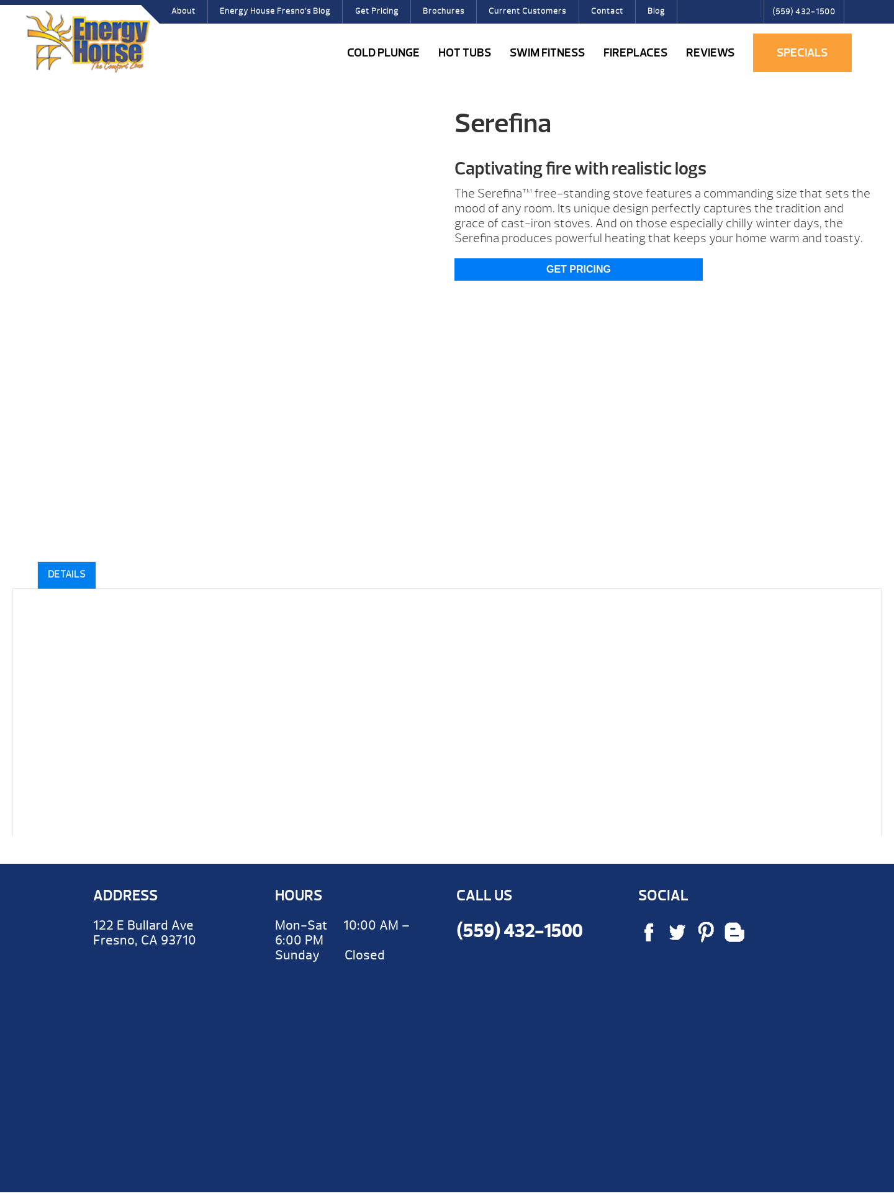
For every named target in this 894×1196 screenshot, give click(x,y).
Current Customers (527, 11)
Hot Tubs (464, 52)
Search (748, 8)
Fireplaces (635, 52)
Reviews (710, 52)
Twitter (711, 15)
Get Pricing (377, 11)
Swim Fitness (547, 52)
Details (67, 574)
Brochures (443, 11)
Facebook (691, 15)
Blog (656, 11)
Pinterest (730, 15)
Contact (607, 11)
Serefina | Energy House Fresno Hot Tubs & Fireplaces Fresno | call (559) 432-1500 (87, 42)
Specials (802, 52)
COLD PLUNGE (383, 52)
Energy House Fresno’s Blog (275, 11)
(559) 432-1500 (804, 12)
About (183, 11)
